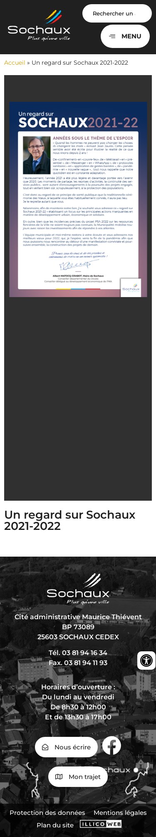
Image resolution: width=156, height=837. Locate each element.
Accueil (14, 62)
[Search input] (117, 13)
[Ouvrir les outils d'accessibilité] (146, 660)
